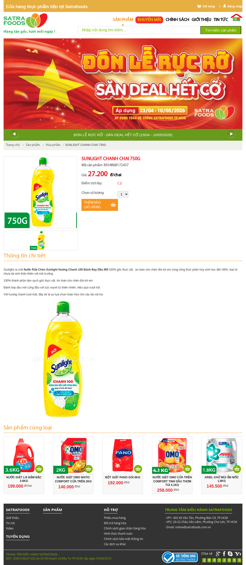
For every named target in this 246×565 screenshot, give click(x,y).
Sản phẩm (123, 20)
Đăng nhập (235, 6)
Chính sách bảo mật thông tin (123, 539)
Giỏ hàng (209, 6)
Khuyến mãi (149, 20)
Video (9, 528)
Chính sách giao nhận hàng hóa (125, 528)
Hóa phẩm (53, 145)
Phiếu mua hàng (115, 518)
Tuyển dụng (18, 536)
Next (231, 134)
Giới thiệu (201, 20)
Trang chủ (13, 145)
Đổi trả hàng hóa (115, 523)
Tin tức (221, 20)
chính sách (177, 20)
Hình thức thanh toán (118, 534)
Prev (14, 134)
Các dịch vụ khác (115, 544)
